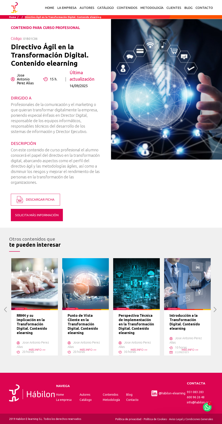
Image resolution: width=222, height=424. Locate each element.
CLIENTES (173, 8)
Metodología (111, 400)
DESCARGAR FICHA (35, 199)
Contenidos (110, 394)
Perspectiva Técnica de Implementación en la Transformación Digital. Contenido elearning (136, 324)
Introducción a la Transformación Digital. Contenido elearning (185, 322)
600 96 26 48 (195, 397)
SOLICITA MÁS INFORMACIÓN (37, 215)
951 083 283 (195, 392)
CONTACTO (204, 8)
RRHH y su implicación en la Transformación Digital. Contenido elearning (32, 324)
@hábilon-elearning (168, 393)
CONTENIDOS (127, 8)
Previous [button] (5, 309)
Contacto (132, 400)
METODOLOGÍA (151, 8)
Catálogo (86, 400)
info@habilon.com (199, 402)
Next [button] (215, 309)
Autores (85, 394)
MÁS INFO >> (37, 349)
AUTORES (87, 8)
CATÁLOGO (105, 8)
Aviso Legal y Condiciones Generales (191, 419)
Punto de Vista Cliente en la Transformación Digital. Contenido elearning (83, 324)
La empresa (64, 400)
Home (49, 8)
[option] (34, 306)
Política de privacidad (128, 419)
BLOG (188, 8)
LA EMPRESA (67, 8)
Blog (129, 394)
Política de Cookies (155, 419)
